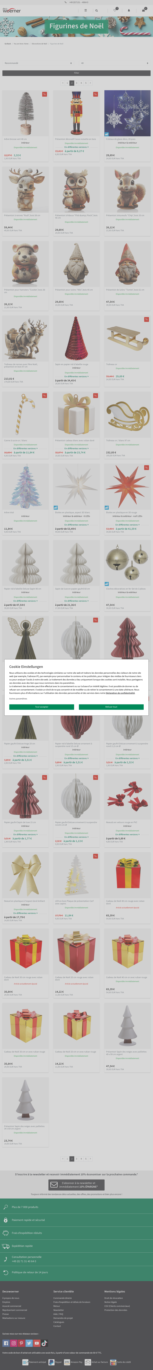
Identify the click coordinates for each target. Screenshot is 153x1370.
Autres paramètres (18, 698)
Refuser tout (111, 707)
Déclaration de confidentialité (120, 693)
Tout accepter (41, 707)
